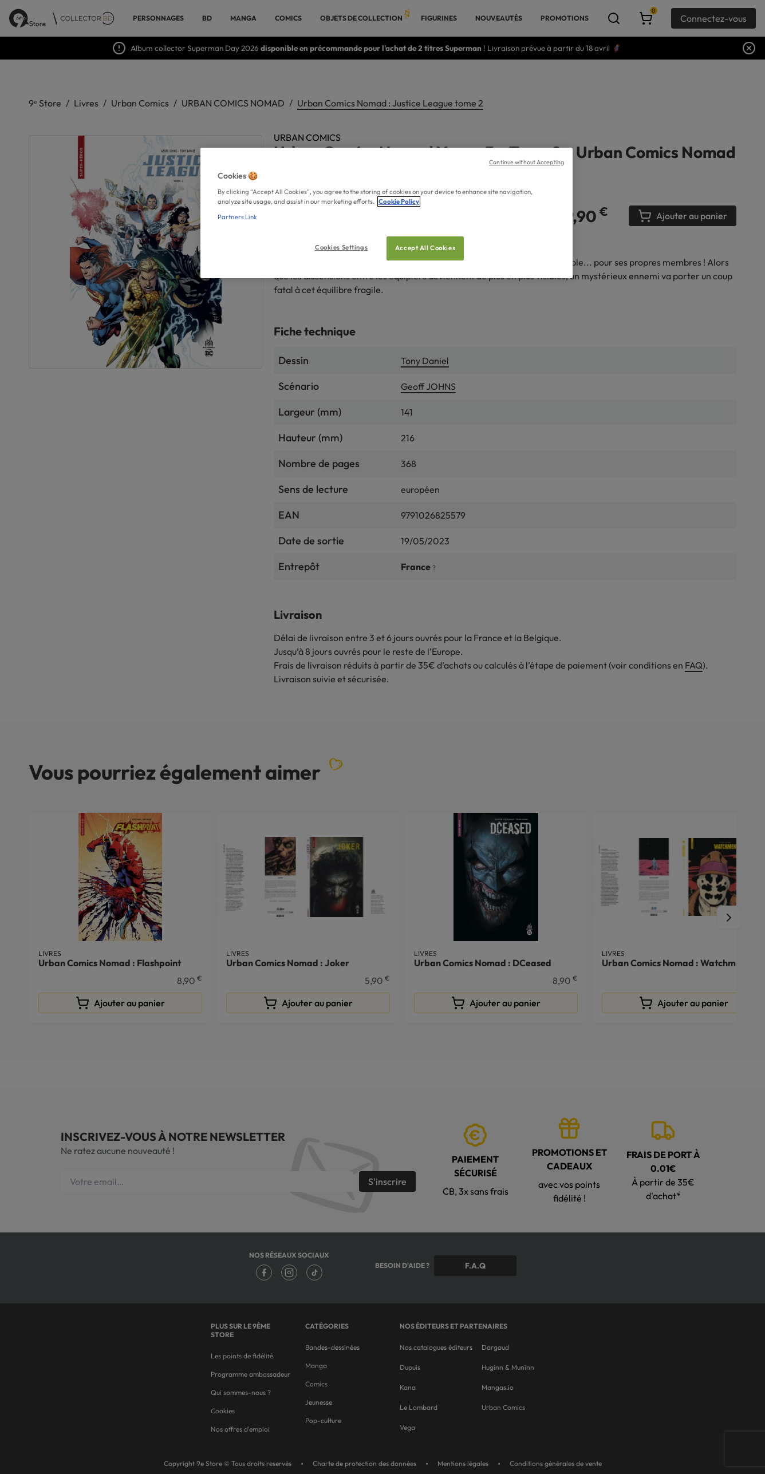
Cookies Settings (341, 247)
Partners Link (237, 217)
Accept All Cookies (425, 248)
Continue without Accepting (526, 162)
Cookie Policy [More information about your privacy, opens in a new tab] (398, 201)
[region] (386, 213)
